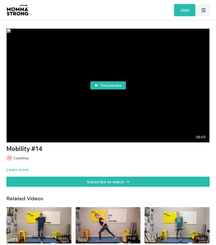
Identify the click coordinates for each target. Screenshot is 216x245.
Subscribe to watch (109, 182)
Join (184, 10)
